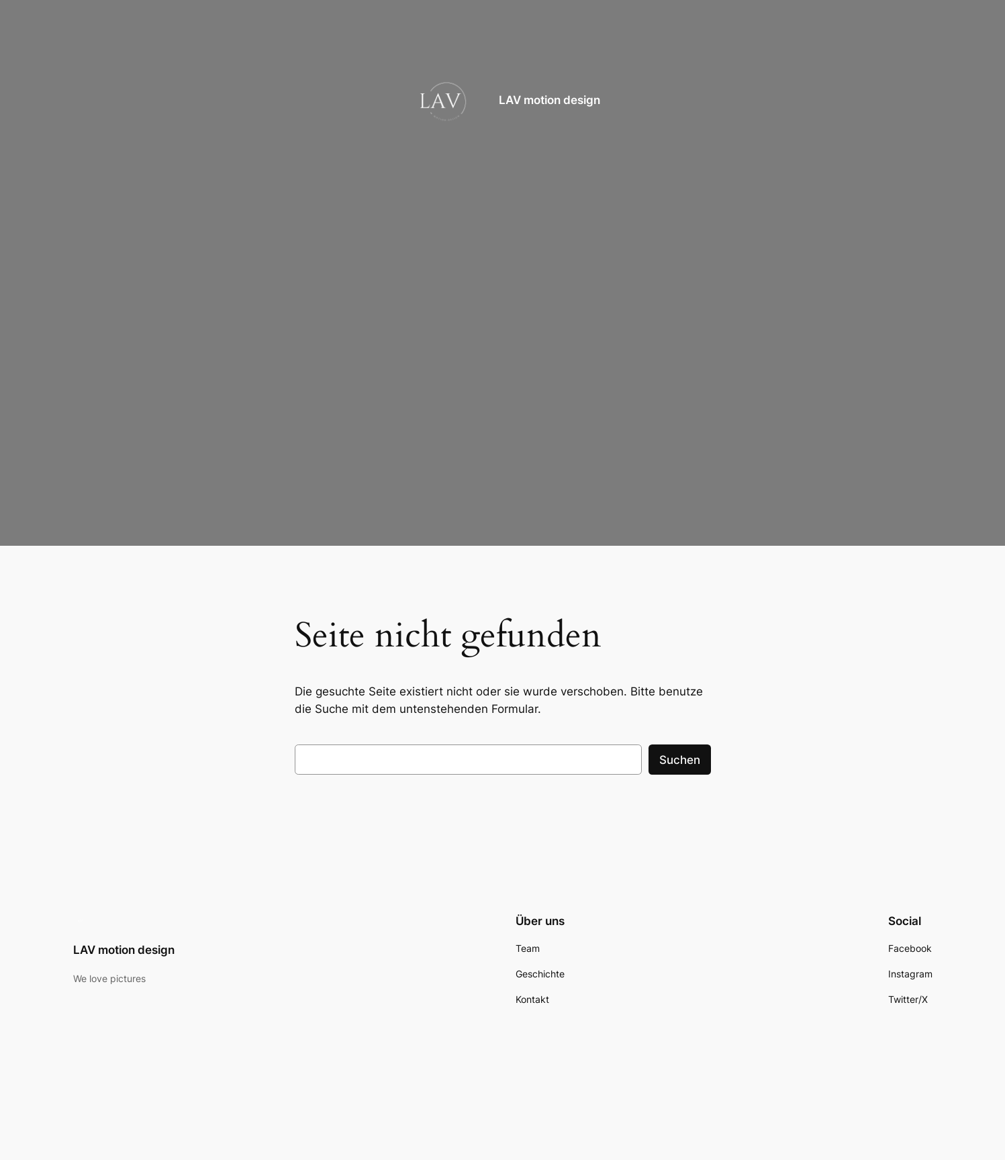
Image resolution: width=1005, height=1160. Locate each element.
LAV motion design (549, 100)
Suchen (679, 760)
